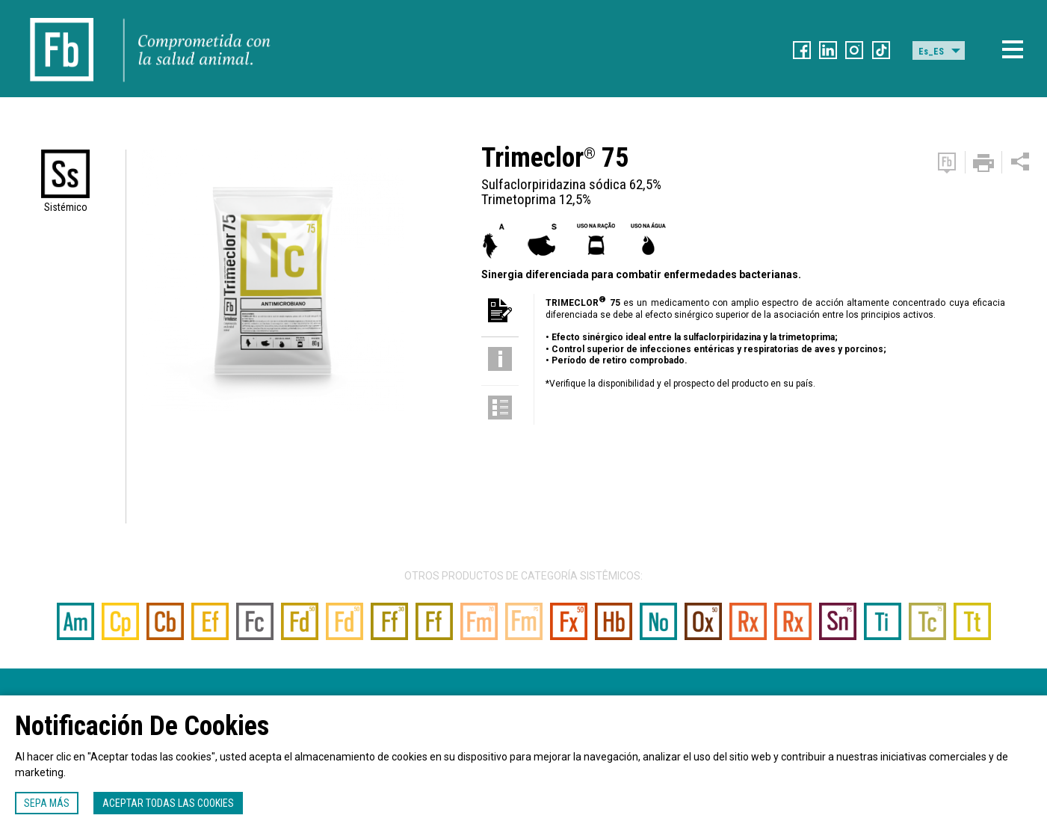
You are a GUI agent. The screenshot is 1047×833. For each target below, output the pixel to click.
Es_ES (931, 51)
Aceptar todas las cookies (168, 803)
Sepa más (47, 803)
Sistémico (65, 207)
